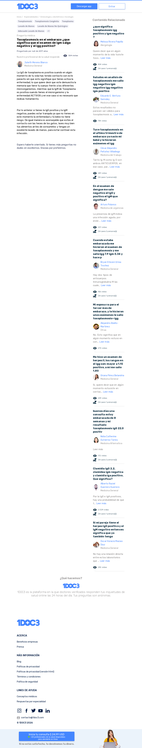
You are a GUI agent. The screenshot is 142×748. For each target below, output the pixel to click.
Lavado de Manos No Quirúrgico (53, 26)
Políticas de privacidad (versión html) (35, 671)
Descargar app (84, 6)
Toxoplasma (67, 21)
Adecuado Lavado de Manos (31, 31)
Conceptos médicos (27, 696)
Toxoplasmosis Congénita (47, 21)
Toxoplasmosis (25, 21)
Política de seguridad (27, 681)
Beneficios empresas (27, 641)
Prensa (20, 646)
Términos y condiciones (29, 676)
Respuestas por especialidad (31, 701)
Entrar (112, 6)
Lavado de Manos (26, 26)
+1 (48, 31)
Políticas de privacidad (28, 666)
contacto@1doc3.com (30, 717)
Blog (19, 661)
